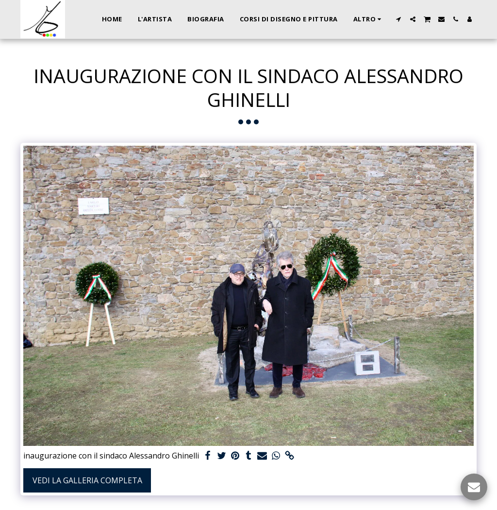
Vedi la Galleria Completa (87, 480)
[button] (398, 19)
